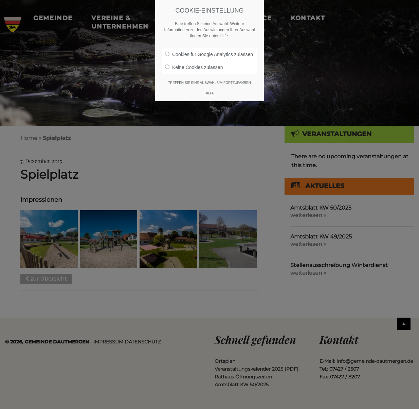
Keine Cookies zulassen (194, 67)
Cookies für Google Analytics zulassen (209, 54)
